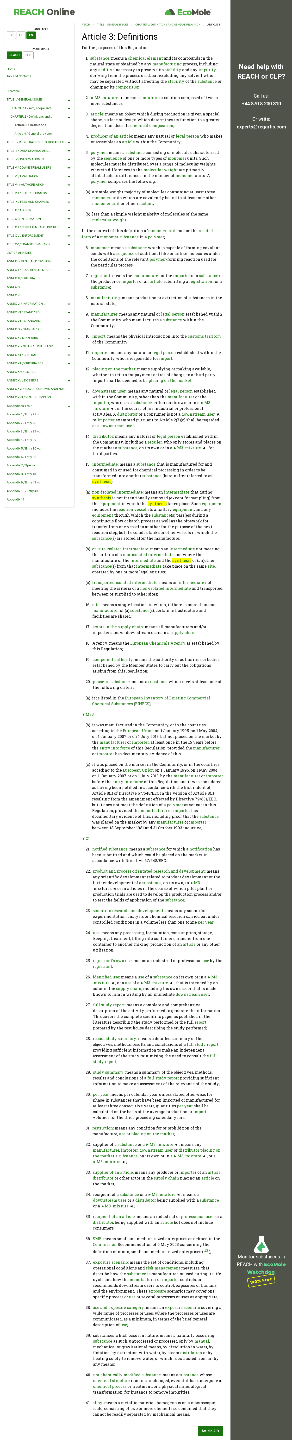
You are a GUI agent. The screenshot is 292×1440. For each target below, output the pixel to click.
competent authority (113, 659)
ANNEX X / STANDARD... (23, 338)
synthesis (101, 481)
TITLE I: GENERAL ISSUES (112, 24)
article (97, 113)
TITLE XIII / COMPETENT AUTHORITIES (33, 227)
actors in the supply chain (118, 626)
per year (206, 922)
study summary (108, 1072)
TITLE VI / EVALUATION (22, 176)
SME (97, 1238)
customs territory (205, 336)
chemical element (145, 58)
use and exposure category (118, 1307)
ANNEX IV (13, 287)
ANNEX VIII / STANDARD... (24, 321)
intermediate (105, 464)
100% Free (261, 1280)
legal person (187, 136)
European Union (138, 730)
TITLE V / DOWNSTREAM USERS (29, 167)
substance (99, 58)
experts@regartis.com (261, 127)
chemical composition (151, 125)
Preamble (13, 91)
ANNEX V (13, 295)
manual (201, 1341)
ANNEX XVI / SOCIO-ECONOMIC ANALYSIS (36, 389)
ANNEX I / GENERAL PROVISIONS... (31, 261)
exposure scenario (110, 1262)
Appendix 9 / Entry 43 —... (24, 482)
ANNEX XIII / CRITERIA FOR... (26, 363)
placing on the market (113, 368)
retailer (155, 441)
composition (128, 86)
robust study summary (114, 1038)
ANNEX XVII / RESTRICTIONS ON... (30, 397)
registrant (100, 275)
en (31, 35)
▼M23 (88, 714)
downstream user (109, 390)
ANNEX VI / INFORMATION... (26, 303)
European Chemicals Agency (158, 643)
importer (181, 275)
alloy (97, 1402)
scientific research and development (128, 910)
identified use (106, 976)
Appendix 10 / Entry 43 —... (25, 491)
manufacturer (146, 275)
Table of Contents (19, 76)
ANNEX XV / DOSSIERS (22, 380)
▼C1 (86, 838)
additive (106, 69)
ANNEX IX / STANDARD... (24, 329)
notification (200, 848)
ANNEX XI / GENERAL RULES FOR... (31, 346)
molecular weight (160, 169)
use (96, 932)
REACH (44, 11)
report (200, 1022)
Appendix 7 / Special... (22, 465)
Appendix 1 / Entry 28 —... (24, 414)
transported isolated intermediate (124, 582)
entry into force (114, 747)
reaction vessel (131, 509)
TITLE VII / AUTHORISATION (25, 184)
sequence (113, 158)
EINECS (142, 703)
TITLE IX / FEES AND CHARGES (28, 201)
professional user (197, 1216)
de (21, 35)
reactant (145, 203)
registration (200, 281)
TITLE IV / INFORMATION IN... (26, 159)
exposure (157, 1291)
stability (173, 69)
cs (11, 35)
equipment (110, 503)
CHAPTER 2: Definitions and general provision (167, 24)
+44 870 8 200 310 (261, 104)
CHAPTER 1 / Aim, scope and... (32, 108)
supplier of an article (113, 1172)
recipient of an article (114, 1216)
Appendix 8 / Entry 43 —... (24, 474)
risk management (163, 1267)
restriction (102, 1127)
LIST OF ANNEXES (19, 252)
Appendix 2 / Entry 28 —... (24, 423)
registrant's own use (112, 960)
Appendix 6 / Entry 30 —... (24, 457)
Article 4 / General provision (33, 133)
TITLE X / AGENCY (19, 210)
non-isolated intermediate (117, 492)
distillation (191, 1352)
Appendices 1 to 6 (19, 406)
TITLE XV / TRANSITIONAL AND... (29, 244)
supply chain (183, 632)
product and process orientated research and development (149, 871)
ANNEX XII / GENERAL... (23, 355)
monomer (177, 158)
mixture (110, 97)
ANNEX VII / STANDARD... (24, 312)
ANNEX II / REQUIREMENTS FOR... (30, 270)
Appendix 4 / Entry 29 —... (24, 440)
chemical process (109, 1386)
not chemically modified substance (127, 1374)
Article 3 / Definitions (30, 125)
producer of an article (111, 136)
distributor (127, 414)
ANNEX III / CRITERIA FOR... (25, 278)
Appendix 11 (15, 499)
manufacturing (167, 63)
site (211, 566)
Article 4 (210, 1431)
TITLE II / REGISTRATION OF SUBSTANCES (35, 142)
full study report (109, 1004)
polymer (99, 152)
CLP (28, 55)
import (99, 336)
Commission (105, 1244)
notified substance (110, 848)
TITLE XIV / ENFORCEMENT (25, 235)
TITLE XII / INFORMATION (24, 219)
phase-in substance (111, 681)
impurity (207, 69)
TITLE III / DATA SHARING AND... (28, 150)
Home (11, 69)
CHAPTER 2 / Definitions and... (31, 116)
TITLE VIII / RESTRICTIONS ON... (28, 193)
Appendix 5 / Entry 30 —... (24, 448)
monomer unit (106, 203)
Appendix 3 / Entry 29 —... (24, 431)
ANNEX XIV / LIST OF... (22, 372)
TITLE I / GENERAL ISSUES (25, 99)
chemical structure (111, 1380)
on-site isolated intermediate (120, 548)
